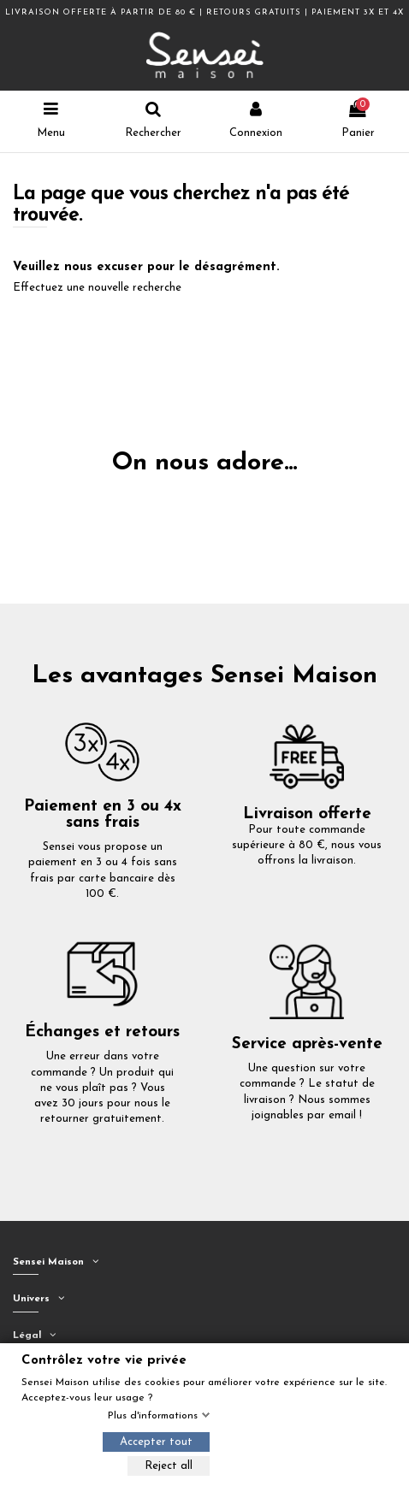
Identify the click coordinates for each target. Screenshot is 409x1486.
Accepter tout (156, 1442)
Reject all (169, 1465)
